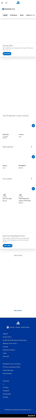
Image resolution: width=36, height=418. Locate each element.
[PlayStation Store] (9, 8)
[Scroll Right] (33, 125)
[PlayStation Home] (18, 3)
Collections (13, 15)
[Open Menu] (2, 3)
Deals (22, 15)
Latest (5, 15)
